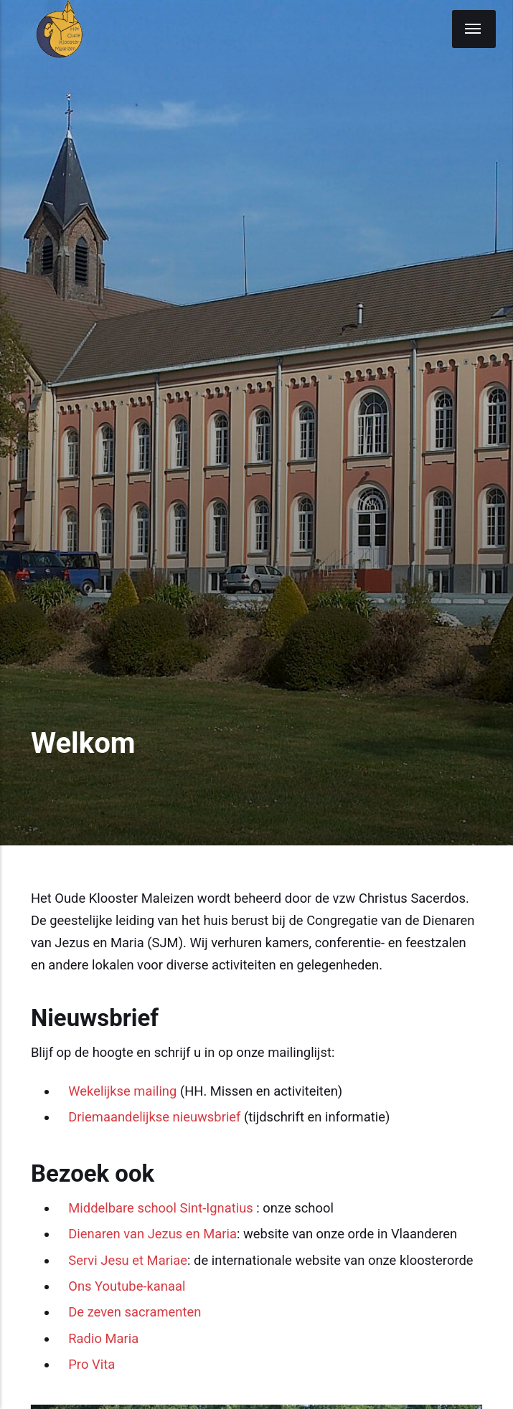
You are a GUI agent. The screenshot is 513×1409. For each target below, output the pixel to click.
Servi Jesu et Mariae (127, 1260)
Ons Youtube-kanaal (126, 1286)
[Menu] (474, 29)
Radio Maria (103, 1338)
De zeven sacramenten (134, 1311)
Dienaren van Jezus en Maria (152, 1233)
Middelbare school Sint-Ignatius (160, 1207)
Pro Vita (91, 1364)
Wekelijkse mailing (122, 1091)
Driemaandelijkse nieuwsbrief (154, 1116)
